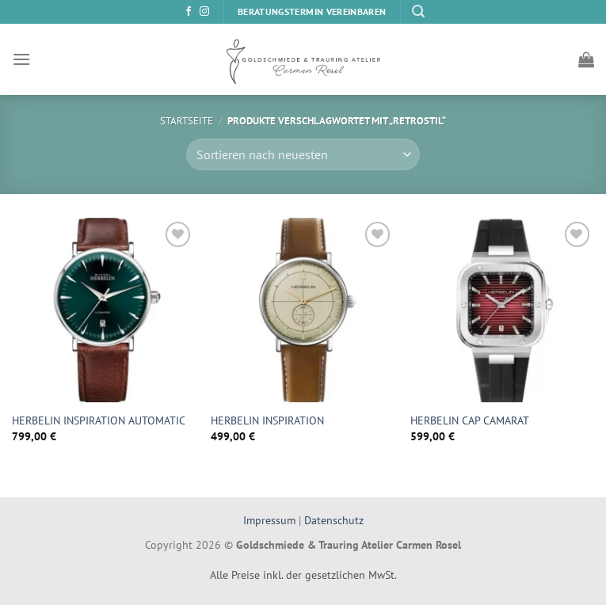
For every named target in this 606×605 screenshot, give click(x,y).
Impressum (271, 519)
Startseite (186, 120)
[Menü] (21, 59)
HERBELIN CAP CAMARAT (469, 420)
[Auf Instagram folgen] (204, 11)
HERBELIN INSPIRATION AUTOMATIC (98, 420)
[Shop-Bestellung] (302, 154)
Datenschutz (334, 519)
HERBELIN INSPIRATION (267, 420)
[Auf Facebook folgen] (188, 11)
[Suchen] (418, 11)
